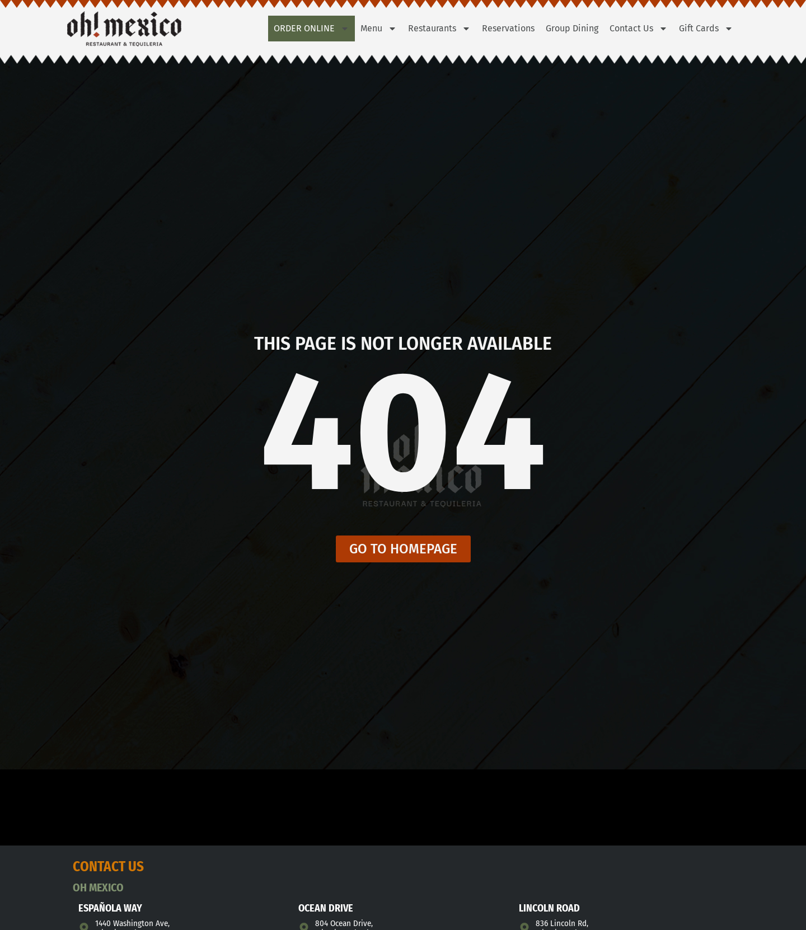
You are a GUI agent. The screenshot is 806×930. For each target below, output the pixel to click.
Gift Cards (706, 28)
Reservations (508, 28)
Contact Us (639, 28)
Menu (378, 28)
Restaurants (439, 28)
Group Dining (572, 28)
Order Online (311, 28)
